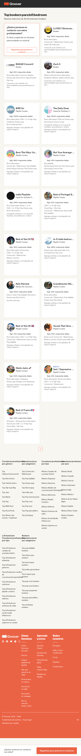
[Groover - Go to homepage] (11, 636)
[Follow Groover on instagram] (3, 641)
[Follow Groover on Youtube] (11, 641)
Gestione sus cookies (10, 723)
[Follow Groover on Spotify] (15, 641)
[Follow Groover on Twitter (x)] (19, 641)
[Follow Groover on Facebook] (7, 641)
